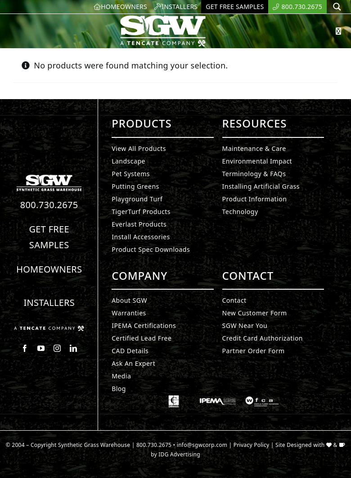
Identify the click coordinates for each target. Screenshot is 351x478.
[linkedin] (73, 348)
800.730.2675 (49, 205)
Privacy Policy (252, 445)
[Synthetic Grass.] (49, 329)
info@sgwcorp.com (202, 445)
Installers (49, 302)
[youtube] (41, 348)
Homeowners (49, 269)
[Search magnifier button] (337, 7)
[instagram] (57, 348)
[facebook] (24, 348)
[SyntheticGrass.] (163, 18)
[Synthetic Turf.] (49, 177)
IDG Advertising (179, 454)
